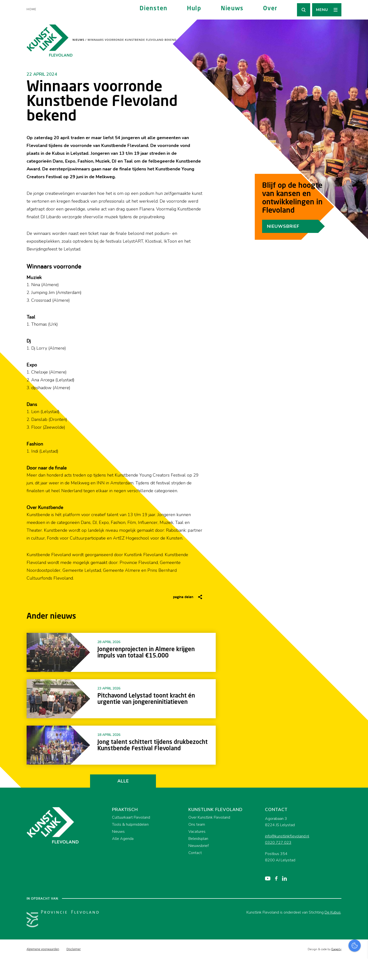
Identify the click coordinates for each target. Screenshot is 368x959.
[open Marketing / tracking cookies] (360, 918)
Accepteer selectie (326, 950)
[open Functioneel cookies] (360, 903)
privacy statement (344, 887)
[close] (360, 873)
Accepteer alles (326, 935)
